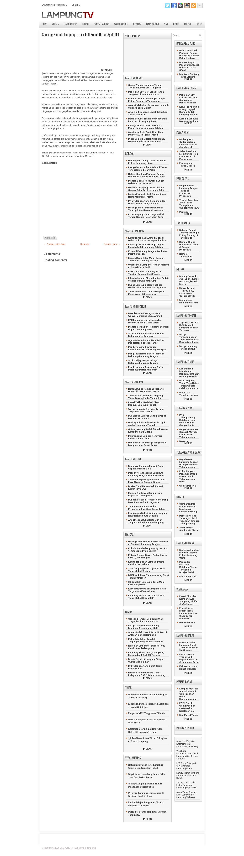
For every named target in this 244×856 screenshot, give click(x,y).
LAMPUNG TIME (152, 24)
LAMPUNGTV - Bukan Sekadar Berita (78, 848)
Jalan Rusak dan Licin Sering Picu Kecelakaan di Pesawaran (146, 293)
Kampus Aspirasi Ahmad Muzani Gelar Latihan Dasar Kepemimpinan (147, 239)
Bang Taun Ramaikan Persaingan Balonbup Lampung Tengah (146, 355)
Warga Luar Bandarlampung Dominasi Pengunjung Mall (143, 626)
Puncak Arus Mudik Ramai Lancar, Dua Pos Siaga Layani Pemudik (188, 613)
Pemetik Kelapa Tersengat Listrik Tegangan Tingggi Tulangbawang (189, 519)
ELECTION (137, 24)
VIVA (166, 24)
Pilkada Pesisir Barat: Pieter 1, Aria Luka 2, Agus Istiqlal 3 (147, 556)
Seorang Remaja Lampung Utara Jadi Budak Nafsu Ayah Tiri (80, 34)
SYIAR (199, 24)
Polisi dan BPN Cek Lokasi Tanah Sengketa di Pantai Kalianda (146, 93)
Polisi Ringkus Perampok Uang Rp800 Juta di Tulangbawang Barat (188, 476)
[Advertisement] (80, 201)
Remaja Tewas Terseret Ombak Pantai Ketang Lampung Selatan (145, 126)
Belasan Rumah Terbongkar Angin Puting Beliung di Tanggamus (146, 99)
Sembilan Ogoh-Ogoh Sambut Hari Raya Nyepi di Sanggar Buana (147, 480)
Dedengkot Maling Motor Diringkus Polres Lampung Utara (147, 161)
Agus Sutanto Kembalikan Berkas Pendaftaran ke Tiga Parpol (146, 341)
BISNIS (176, 24)
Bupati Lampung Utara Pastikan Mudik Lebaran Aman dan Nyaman (147, 286)
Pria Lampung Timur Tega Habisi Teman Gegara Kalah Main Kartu (146, 215)
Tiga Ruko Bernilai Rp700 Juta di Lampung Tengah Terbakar (189, 326)
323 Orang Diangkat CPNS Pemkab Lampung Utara (186, 766)
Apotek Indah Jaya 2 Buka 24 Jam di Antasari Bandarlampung (147, 633)
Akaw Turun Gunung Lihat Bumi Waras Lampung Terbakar (186, 795)
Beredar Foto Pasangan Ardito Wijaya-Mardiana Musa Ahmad (145, 314)
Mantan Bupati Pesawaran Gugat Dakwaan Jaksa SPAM (146, 182)
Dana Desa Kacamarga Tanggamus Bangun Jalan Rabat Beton (147, 444)
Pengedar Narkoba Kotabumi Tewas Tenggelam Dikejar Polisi (147, 168)
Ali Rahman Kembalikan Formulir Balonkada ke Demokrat (146, 334)
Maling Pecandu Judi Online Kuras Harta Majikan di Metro (147, 195)
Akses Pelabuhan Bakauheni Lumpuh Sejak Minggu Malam (148, 106)
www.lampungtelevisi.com (54, 5)
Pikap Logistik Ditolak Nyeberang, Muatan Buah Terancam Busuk (146, 140)
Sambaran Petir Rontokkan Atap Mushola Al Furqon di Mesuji (145, 133)
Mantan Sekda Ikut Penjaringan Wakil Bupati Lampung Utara (148, 328)
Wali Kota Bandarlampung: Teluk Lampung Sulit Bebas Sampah (187, 755)
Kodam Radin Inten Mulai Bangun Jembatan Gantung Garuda (146, 259)
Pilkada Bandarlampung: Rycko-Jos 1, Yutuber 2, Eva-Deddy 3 (147, 549)
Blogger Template (180, 847)
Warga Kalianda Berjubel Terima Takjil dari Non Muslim (146, 410)
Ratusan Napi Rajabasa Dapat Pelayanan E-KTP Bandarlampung (146, 674)
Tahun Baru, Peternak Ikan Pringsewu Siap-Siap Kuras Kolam (146, 507)
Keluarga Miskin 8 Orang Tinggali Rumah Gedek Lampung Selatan (146, 245)
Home (44, 24)
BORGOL (85, 24)
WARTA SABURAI (121, 24)
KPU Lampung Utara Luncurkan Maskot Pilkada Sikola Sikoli (145, 321)
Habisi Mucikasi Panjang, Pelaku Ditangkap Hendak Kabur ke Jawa (146, 175)
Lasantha (197, 847)
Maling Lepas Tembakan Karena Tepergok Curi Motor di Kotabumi (146, 209)
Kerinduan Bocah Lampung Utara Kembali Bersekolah (146, 563)
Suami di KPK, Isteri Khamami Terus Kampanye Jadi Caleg (187, 744)
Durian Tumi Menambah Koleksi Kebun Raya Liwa (145, 487)
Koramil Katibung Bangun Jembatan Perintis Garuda (189, 121)
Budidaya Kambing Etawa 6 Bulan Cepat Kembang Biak (146, 467)
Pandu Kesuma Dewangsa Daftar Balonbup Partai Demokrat (146, 368)
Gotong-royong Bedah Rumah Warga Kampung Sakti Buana (148, 430)
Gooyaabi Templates (192, 850)
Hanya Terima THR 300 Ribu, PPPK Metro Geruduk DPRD (187, 292)
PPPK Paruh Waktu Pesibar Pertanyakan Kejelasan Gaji (187, 707)
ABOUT (77, 4)
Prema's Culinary (158, 850)
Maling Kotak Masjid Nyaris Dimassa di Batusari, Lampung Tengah (148, 542)
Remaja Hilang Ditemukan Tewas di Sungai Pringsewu (188, 246)
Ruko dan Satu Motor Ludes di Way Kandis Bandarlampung (146, 647)
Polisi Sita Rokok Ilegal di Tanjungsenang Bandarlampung (145, 640)
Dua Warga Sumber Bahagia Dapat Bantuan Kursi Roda (147, 417)
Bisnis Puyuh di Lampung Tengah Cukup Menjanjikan (146, 660)
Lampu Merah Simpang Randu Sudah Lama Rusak (187, 775)
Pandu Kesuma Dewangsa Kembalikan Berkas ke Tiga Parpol (147, 348)
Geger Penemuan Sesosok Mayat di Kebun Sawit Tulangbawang (189, 433)
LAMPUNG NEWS (70, 24)
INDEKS (147, 144)
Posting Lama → (112, 244)
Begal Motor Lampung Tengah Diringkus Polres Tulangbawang (188, 463)
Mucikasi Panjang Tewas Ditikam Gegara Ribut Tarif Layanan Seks (146, 188)
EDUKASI (187, 24)
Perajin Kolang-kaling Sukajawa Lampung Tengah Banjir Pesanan (146, 474)
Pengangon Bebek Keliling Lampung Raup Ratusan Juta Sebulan (148, 514)
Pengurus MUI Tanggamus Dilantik (146, 713)
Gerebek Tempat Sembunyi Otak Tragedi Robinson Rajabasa (145, 620)
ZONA (56, 23)
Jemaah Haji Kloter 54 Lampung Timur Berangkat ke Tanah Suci (145, 396)
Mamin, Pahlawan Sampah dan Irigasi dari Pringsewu (145, 494)
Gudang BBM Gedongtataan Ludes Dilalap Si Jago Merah (188, 143)
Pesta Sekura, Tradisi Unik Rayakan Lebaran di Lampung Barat (147, 120)
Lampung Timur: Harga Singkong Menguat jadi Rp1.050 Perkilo (146, 653)
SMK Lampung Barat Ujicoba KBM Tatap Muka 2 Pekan (146, 569)
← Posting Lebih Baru (54, 244)
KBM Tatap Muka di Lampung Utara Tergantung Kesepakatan (147, 590)
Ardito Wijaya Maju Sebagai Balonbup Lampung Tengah (143, 361)
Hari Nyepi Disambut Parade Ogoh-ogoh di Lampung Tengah (147, 423)
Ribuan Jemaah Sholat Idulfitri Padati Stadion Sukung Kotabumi (148, 279)
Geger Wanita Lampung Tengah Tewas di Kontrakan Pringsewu (145, 86)
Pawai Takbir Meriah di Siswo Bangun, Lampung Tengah (144, 403)
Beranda (84, 244)
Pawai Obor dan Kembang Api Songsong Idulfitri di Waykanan (189, 600)
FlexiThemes (164, 847)
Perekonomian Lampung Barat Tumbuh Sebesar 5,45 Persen (145, 272)
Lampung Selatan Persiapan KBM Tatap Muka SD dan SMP (146, 596)
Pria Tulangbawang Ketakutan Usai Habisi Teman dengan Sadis (147, 202)
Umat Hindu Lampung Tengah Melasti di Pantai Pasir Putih (148, 266)
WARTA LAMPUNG (101, 24)
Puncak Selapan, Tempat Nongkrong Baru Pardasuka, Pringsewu (148, 501)
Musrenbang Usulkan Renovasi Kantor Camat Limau (145, 437)
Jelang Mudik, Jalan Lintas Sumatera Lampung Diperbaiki (186, 785)
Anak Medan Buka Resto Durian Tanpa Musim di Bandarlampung (146, 521)
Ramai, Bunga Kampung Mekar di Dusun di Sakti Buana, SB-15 (146, 390)
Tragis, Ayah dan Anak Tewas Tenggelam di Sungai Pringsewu (189, 204)
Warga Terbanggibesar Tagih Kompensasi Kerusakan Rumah (189, 338)
